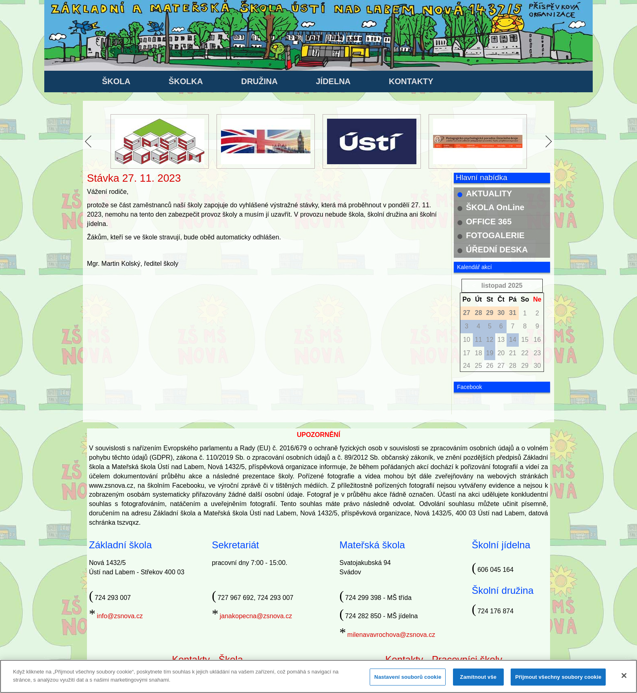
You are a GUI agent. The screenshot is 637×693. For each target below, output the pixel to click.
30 (537, 365)
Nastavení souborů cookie (407, 680)
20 (501, 353)
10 (466, 339)
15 (525, 339)
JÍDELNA (333, 81)
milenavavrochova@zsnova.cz (391, 634)
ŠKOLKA (186, 81)
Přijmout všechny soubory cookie (558, 680)
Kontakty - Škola (207, 659)
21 (512, 353)
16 (537, 339)
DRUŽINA (259, 81)
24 (466, 365)
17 (466, 353)
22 (525, 353)
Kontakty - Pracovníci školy (443, 659)
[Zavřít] (624, 679)
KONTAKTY (411, 81)
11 (478, 339)
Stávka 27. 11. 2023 (134, 178)
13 (501, 339)
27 (501, 365)
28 (512, 365)
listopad (493, 285)
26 (490, 365)
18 (478, 353)
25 (478, 365)
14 (512, 339)
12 (490, 339)
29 (525, 365)
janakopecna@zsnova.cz (256, 616)
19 (490, 353)
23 (537, 353)
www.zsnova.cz (111, 485)
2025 (515, 285)
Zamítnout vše (478, 680)
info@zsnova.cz (120, 616)
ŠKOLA (116, 81)
